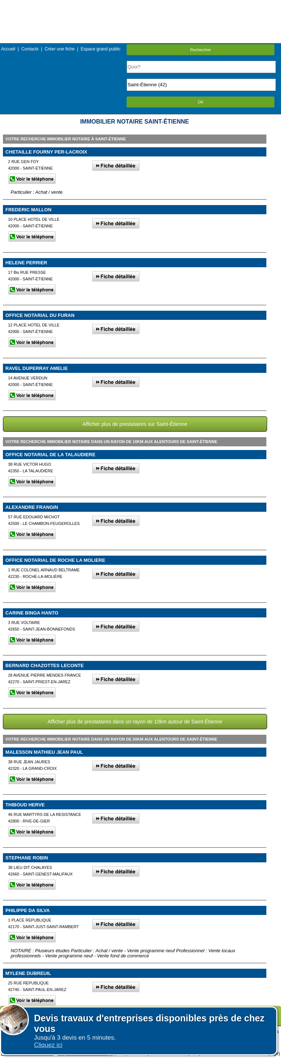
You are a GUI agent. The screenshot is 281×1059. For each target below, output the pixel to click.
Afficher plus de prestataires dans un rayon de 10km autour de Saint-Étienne (135, 722)
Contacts (29, 49)
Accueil (8, 49)
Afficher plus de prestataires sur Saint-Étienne (135, 424)
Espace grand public (100, 49)
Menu (140, 5)
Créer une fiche (60, 49)
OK (200, 102)
